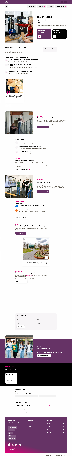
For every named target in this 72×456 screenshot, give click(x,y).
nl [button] (65, 2)
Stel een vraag (12, 438)
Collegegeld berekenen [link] (21, 281)
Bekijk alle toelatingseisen (22, 217)
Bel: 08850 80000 (12, 427)
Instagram (41, 396)
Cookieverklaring (49, 455)
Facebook (35, 396)
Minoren (36, 429)
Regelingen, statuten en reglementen (55, 439)
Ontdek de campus (20, 233)
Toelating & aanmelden (60, 6)
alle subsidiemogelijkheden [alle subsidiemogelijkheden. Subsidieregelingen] (39, 278)
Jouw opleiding (31, 6)
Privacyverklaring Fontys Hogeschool (60, 455)
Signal (10, 433)
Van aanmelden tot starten (44, 355)
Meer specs (21, 326)
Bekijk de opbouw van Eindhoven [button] (23, 169)
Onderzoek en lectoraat (55, 432)
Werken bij (55, 423)
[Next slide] (9, 105)
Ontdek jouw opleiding (43, 127)
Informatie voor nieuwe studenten (36, 439)
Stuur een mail (19, 396)
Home (36, 423)
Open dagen (36, 432)
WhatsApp (11, 430)
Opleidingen (36, 426)
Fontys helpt (36, 435)
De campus (50, 6)
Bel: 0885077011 (27, 396)
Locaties (55, 426)
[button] (62, 2)
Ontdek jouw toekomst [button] (43, 191)
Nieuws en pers (55, 435)
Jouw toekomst (41, 6)
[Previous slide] (6, 105)
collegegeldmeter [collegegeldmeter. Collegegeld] (29, 275)
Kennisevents (55, 429)
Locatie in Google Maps (51, 396)
